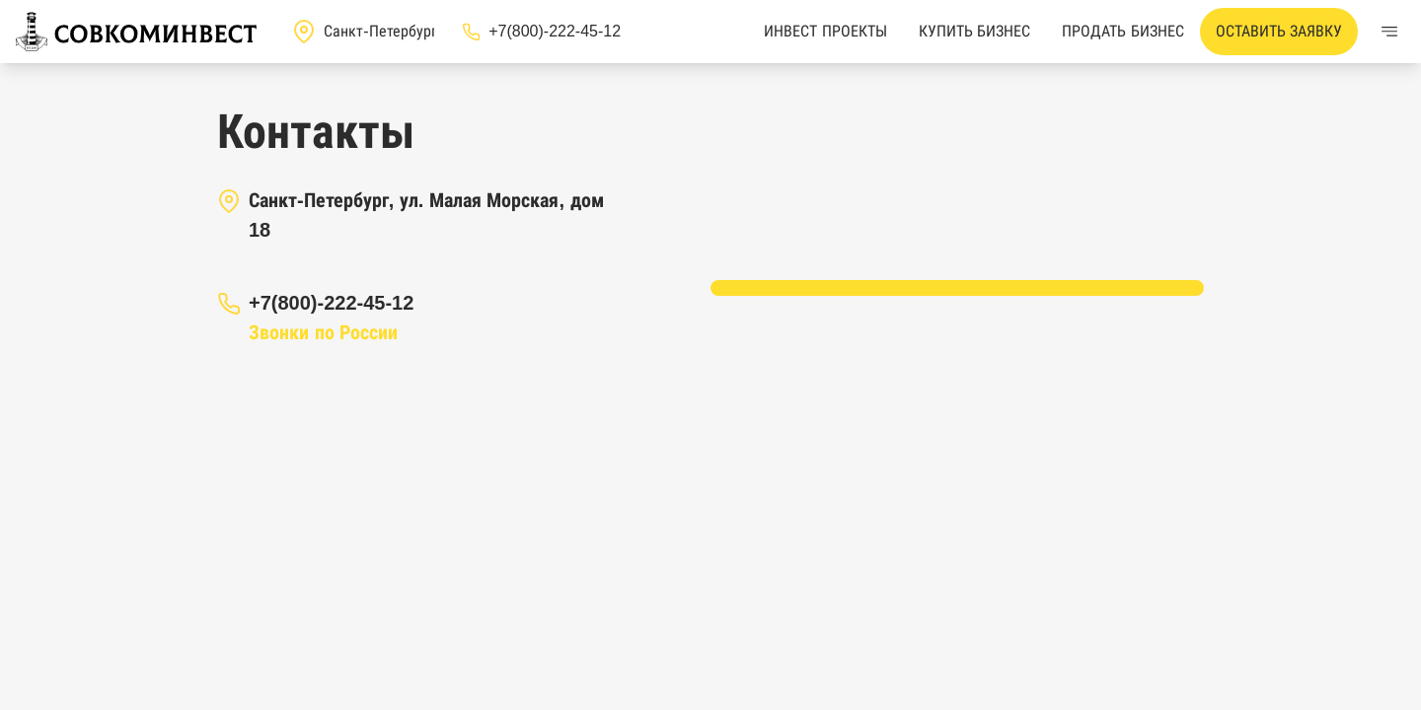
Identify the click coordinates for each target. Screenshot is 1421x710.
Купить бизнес (974, 31)
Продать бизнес (1122, 31)
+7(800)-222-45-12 (331, 303)
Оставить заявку (1279, 31)
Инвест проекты (825, 31)
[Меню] (1389, 31)
